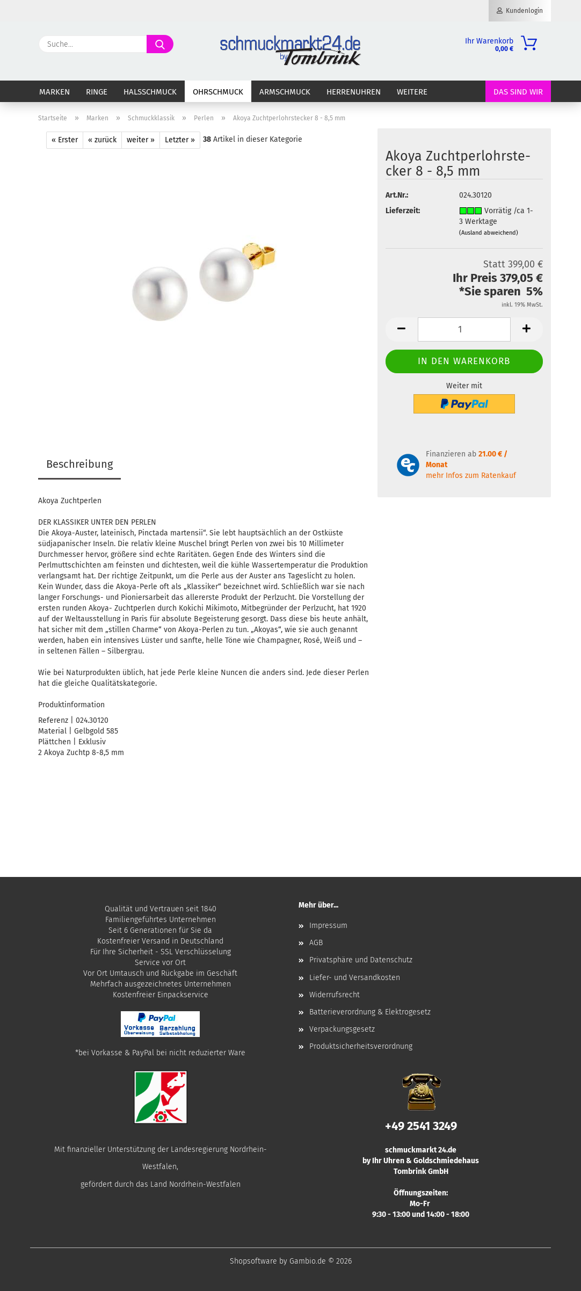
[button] (402, 329)
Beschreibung (79, 464)
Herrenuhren (353, 92)
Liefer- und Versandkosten (354, 977)
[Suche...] (160, 44)
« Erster (65, 139)
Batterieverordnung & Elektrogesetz (370, 1012)
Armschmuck (284, 92)
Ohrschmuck (218, 92)
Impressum (328, 925)
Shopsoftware (253, 1261)
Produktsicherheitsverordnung (360, 1046)
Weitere (412, 92)
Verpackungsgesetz (342, 1029)
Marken (54, 92)
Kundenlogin (520, 10)
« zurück (102, 139)
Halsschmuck (150, 92)
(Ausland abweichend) (488, 232)
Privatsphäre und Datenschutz (360, 959)
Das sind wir (518, 92)
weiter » (141, 139)
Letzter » (180, 139)
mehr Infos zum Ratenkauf (471, 475)
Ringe (96, 92)
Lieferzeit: (403, 210)
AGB (316, 942)
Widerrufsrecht (334, 994)
